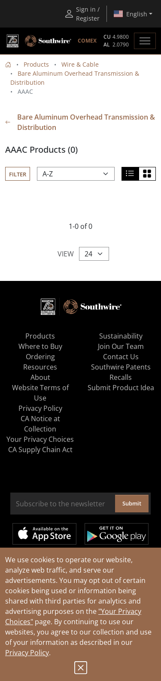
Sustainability (121, 336)
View (66, 254)
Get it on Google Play (117, 534)
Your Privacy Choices (40, 439)
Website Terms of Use (40, 393)
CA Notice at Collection (40, 424)
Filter (17, 174)
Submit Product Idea (121, 387)
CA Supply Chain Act (40, 449)
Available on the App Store (44, 534)
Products (36, 64)
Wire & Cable (80, 64)
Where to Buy (40, 346)
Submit (131, 503)
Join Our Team (121, 346)
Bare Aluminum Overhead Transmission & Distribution (80, 122)
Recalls (120, 377)
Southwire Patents (121, 367)
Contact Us (121, 356)
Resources (40, 367)
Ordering (40, 356)
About (40, 377)
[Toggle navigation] (145, 41)
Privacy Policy (27, 652)
